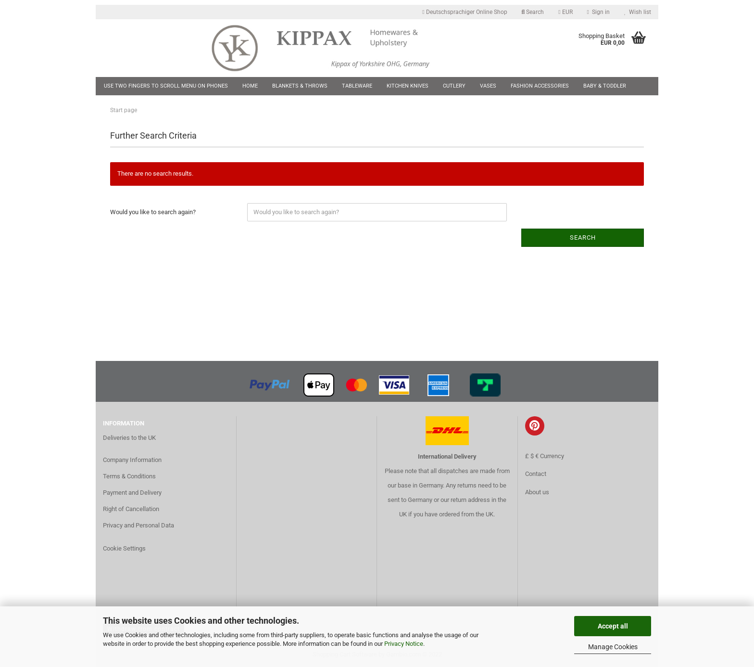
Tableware (357, 86)
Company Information (132, 459)
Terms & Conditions (129, 476)
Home (250, 86)
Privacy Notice (403, 643)
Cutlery (454, 86)
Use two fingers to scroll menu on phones (166, 86)
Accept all (613, 626)
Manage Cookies (613, 647)
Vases (488, 86)
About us (537, 492)
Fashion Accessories (540, 86)
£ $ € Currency (544, 456)
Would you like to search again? (153, 212)
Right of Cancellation (131, 509)
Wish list (637, 12)
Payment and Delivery (132, 492)
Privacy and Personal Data (138, 525)
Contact (535, 473)
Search (533, 12)
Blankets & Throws (299, 86)
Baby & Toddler (604, 86)
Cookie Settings (124, 548)
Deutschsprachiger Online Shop (464, 12)
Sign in (598, 12)
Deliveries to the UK (129, 437)
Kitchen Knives (407, 86)
